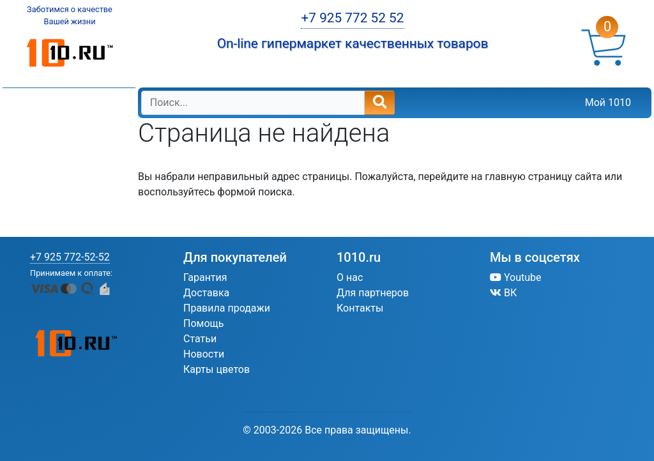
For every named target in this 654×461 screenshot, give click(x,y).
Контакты (360, 308)
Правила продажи (226, 308)
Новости (203, 354)
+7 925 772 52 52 (352, 18)
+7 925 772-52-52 (70, 257)
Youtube (516, 277)
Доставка (206, 293)
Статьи (200, 339)
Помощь (203, 323)
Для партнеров (373, 293)
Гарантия (205, 277)
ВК (503, 293)
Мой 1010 (608, 102)
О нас (350, 277)
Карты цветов (216, 369)
